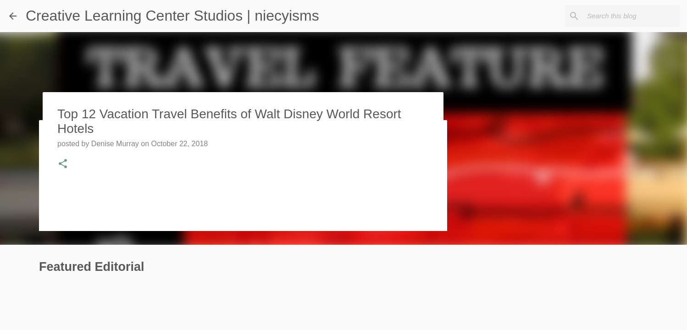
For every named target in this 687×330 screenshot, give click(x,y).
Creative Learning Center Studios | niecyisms (172, 15)
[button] (62, 164)
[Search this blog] (631, 16)
